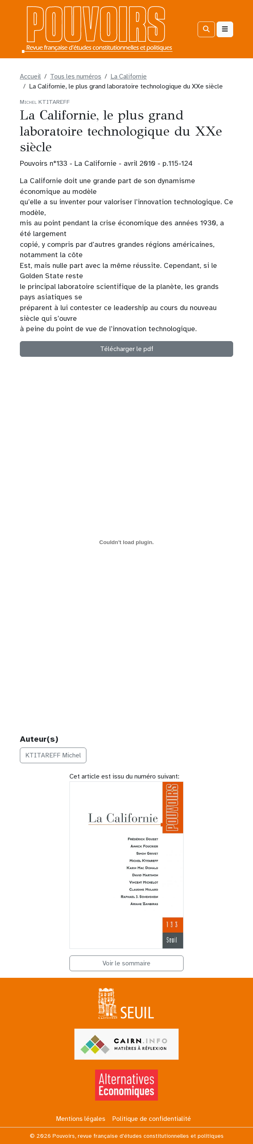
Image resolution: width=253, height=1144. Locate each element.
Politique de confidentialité (151, 1119)
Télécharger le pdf (126, 349)
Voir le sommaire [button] (126, 963)
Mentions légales (80, 1119)
